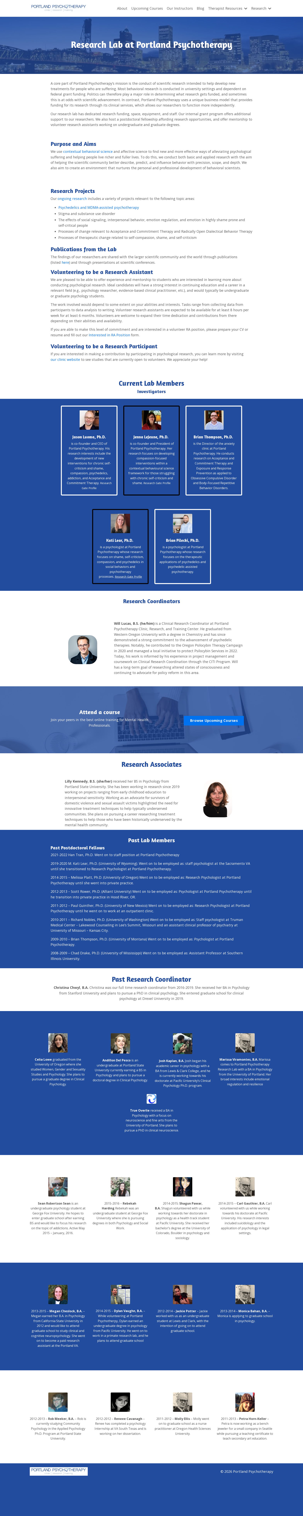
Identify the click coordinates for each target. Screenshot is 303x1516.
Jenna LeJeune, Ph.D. (151, 456)
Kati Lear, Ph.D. (119, 565)
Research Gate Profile (157, 502)
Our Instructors (180, 8)
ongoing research (72, 210)
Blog (200, 8)
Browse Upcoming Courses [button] (214, 752)
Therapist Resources (227, 8)
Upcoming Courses (147, 8)
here (66, 280)
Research (261, 8)
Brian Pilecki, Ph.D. (182, 565)
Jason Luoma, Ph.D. (89, 456)
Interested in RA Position (115, 353)
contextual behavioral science (88, 157)
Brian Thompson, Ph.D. (214, 458)
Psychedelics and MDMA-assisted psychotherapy (98, 219)
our (65, 378)
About (122, 8)
